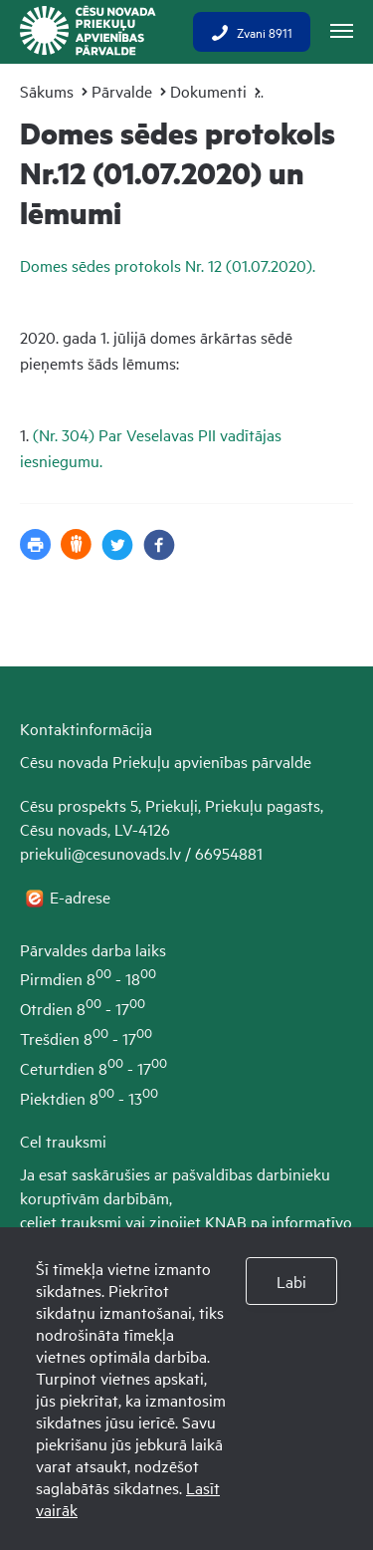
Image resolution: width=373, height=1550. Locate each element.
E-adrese (82, 896)
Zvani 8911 (251, 32)
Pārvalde (122, 91)
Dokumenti (208, 91)
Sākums (47, 91)
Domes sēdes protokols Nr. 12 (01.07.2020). (169, 265)
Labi (291, 1281)
